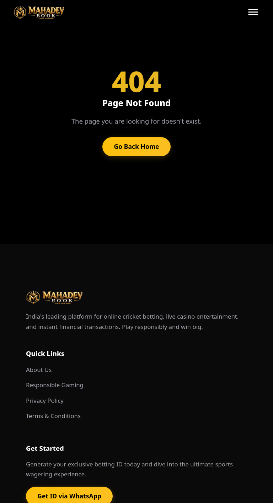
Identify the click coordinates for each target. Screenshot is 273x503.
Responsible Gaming (55, 385)
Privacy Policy (45, 400)
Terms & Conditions (53, 416)
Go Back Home (136, 146)
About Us (39, 370)
